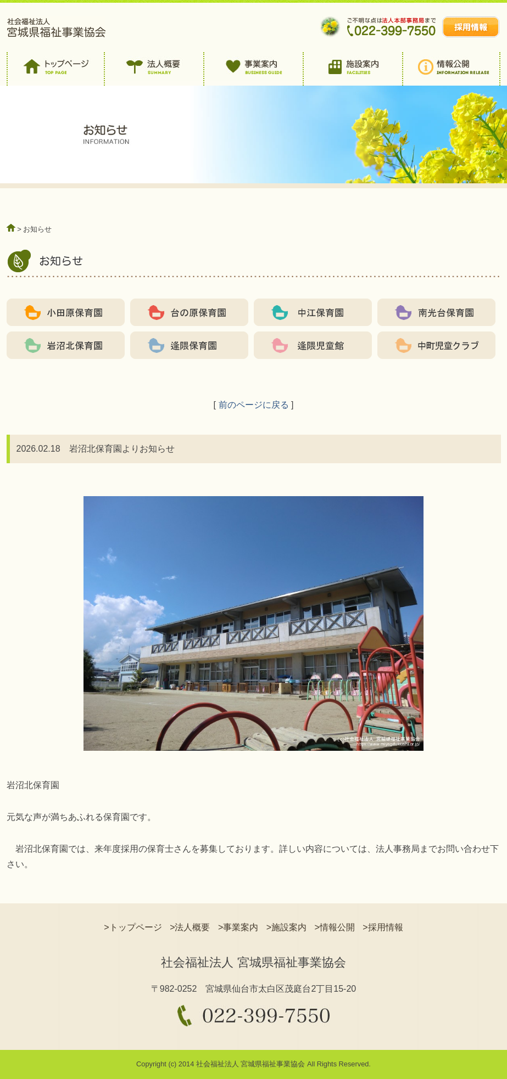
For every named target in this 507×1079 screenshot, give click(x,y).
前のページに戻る (254, 404)
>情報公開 (335, 927)
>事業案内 (238, 927)
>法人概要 (190, 927)
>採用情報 (383, 927)
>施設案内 (286, 927)
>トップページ (132, 927)
